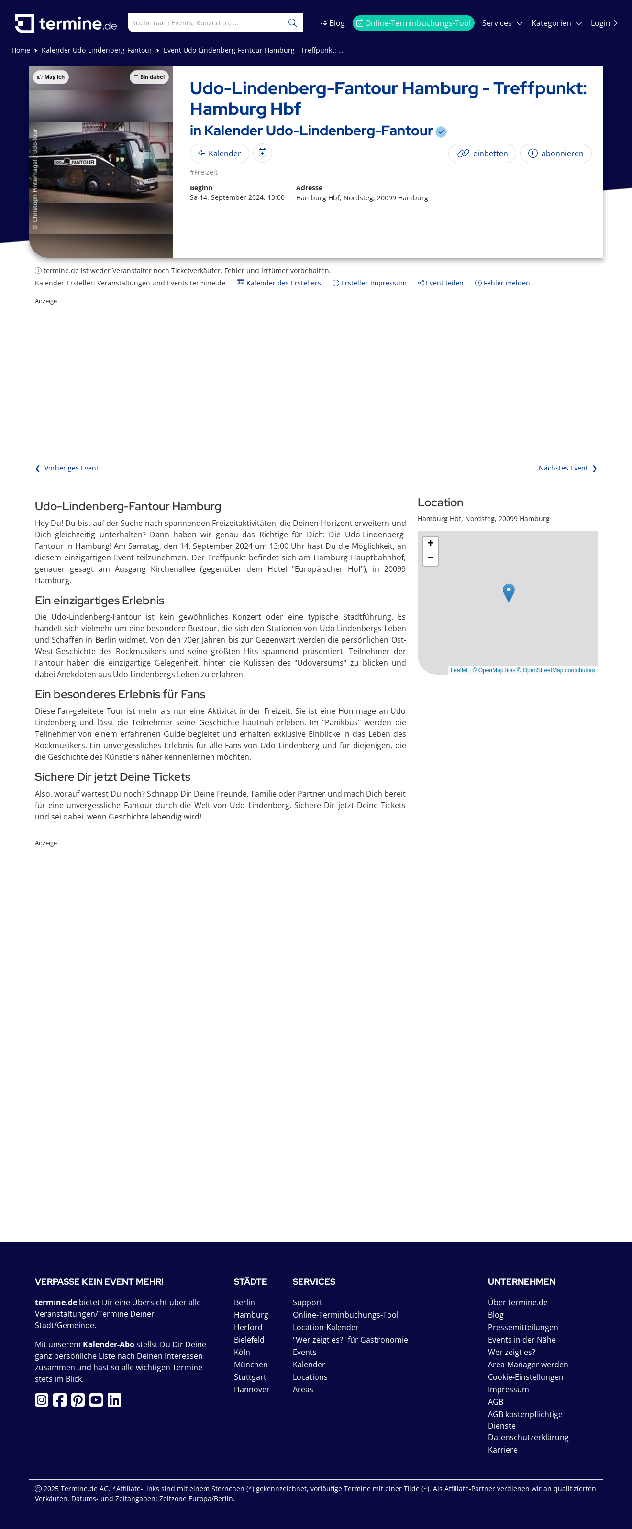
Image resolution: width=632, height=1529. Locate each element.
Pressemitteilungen (523, 1327)
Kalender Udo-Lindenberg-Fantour (97, 50)
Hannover (252, 1389)
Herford (248, 1327)
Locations (310, 1377)
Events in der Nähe (522, 1339)
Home (20, 50)
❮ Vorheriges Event (67, 467)
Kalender (309, 1364)
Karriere (503, 1449)
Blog (333, 23)
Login (605, 23)
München (251, 1364)
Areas (303, 1389)
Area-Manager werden (528, 1364)
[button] (509, 593)
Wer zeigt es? (511, 1352)
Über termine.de (518, 1302)
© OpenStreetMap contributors (556, 670)
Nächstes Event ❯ (568, 467)
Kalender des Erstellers (279, 282)
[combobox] (195, 22)
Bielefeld (249, 1339)
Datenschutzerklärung (528, 1437)
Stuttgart (250, 1377)
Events (305, 1352)
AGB (495, 1402)
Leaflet (459, 670)
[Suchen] (293, 22)
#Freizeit (204, 171)
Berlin (244, 1302)
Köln (242, 1352)
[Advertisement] (316, 373)
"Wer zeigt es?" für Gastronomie (350, 1339)
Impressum (508, 1389)
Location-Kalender (326, 1327)
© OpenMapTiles (493, 670)
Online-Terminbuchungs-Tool (413, 23)
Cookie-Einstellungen (526, 1377)
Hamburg (251, 1315)
